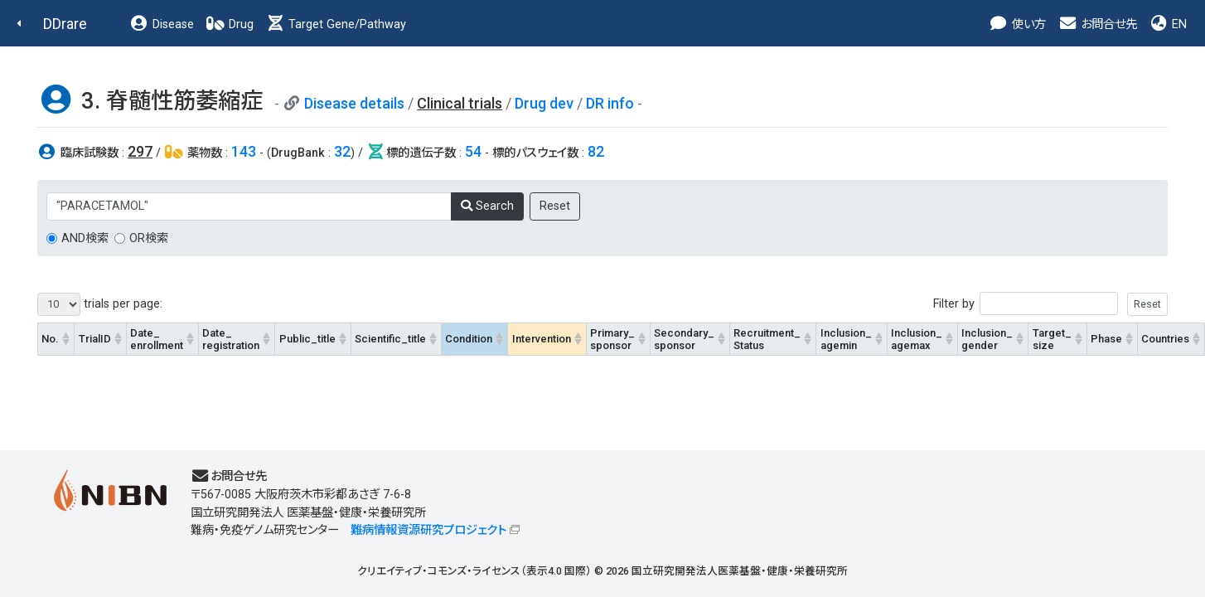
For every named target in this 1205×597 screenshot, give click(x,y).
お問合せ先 (1097, 24)
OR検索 (148, 238)
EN (1168, 24)
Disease (161, 24)
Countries (1165, 338)
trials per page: (99, 304)
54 (473, 151)
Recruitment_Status (767, 339)
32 (342, 151)
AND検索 (85, 238)
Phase (1106, 338)
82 (596, 151)
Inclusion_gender (987, 339)
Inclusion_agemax (916, 339)
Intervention (541, 338)
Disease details (354, 103)
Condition (468, 338)
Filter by (1050, 304)
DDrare (65, 23)
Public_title (307, 338)
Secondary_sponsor (684, 339)
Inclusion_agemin (846, 339)
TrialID (95, 338)
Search (487, 206)
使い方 (1017, 24)
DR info (610, 103)
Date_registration (230, 339)
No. (50, 338)
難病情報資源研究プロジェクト (428, 530)
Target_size (1052, 339)
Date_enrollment (156, 339)
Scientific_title (390, 338)
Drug (230, 24)
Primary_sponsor (612, 339)
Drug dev (544, 103)
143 (243, 151)
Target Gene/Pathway (335, 24)
